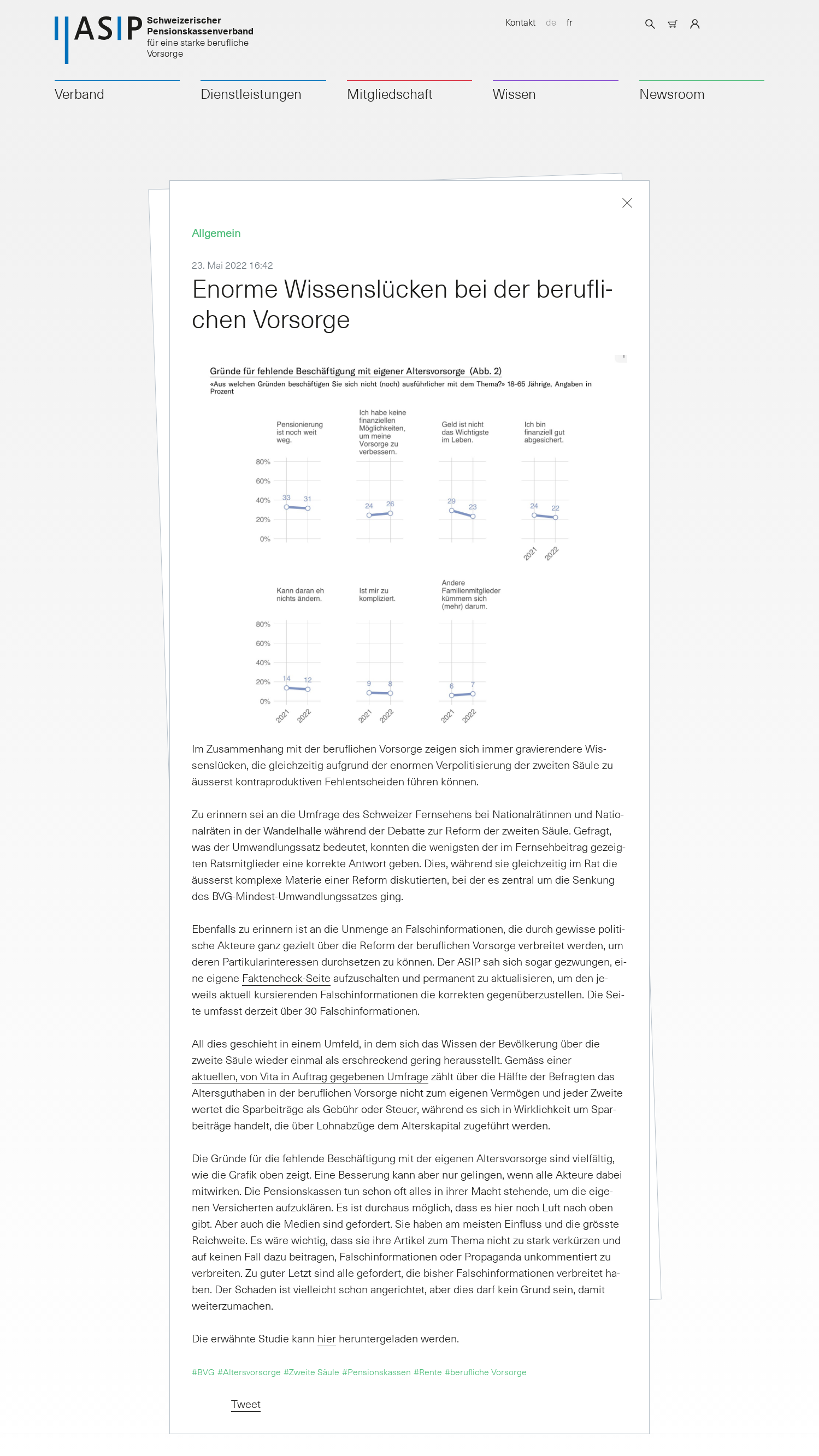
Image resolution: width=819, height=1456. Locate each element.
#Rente (428, 1371)
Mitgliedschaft (390, 93)
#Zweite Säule (311, 1371)
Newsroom (672, 93)
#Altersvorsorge (249, 1371)
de (551, 22)
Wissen (514, 93)
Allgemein (216, 232)
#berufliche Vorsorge (486, 1371)
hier (326, 1338)
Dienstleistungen (251, 93)
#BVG (203, 1371)
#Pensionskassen (376, 1371)
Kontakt (520, 22)
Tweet (246, 1403)
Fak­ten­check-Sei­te (286, 977)
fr (570, 22)
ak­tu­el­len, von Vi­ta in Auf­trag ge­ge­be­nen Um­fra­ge (310, 1076)
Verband (79, 93)
